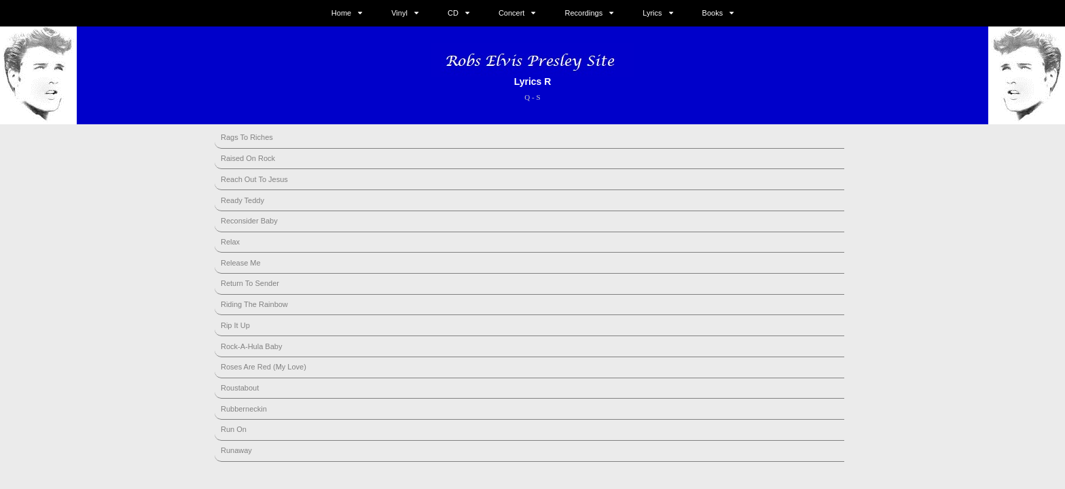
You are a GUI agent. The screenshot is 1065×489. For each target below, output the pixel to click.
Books (712, 13)
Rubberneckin (244, 409)
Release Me (241, 263)
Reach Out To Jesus (254, 179)
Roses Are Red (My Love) (263, 367)
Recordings (584, 13)
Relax (230, 242)
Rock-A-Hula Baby (251, 346)
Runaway (236, 450)
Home (341, 13)
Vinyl (399, 13)
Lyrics (652, 13)
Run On (234, 429)
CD (453, 13)
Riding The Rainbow (254, 304)
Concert (512, 13)
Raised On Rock (248, 158)
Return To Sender (250, 283)
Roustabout (240, 388)
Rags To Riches (247, 137)
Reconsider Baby (249, 221)
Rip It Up (235, 325)
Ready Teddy (242, 200)
